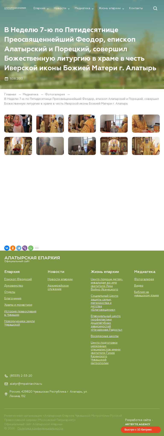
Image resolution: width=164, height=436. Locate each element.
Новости (60, 8)
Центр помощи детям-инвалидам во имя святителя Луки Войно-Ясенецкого (107, 284)
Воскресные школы (105, 336)
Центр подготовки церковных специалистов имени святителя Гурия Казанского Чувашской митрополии (105, 353)
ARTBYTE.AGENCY (137, 424)
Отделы (9, 292)
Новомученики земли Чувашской (19, 323)
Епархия (39, 8)
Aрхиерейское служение (58, 287)
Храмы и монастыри (18, 305)
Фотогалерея (55, 94)
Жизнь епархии (110, 8)
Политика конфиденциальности (40, 428)
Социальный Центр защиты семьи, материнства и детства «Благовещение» (104, 303)
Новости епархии (60, 279)
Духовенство (13, 285)
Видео (138, 285)
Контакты (136, 8)
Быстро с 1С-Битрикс (138, 429)
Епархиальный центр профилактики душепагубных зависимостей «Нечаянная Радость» (106, 323)
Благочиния (12, 298)
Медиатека (82, 8)
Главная (10, 94)
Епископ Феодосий (18, 279)
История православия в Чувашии (20, 313)
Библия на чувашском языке (146, 294)
